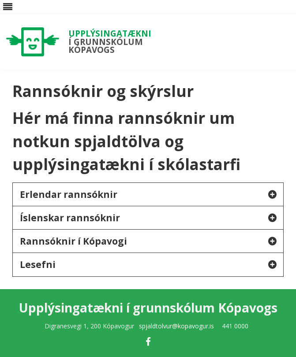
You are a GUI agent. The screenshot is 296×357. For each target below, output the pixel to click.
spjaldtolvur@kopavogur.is (176, 326)
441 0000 (235, 326)
